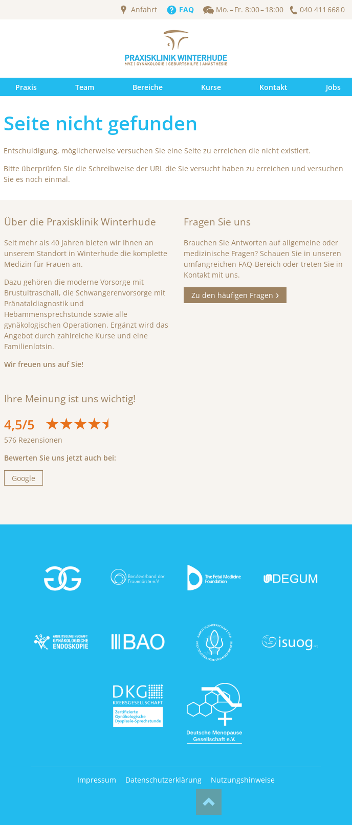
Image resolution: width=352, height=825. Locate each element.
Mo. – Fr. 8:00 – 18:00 (249, 9)
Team (84, 87)
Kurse (211, 87)
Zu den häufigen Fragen (232, 295)
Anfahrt (144, 9)
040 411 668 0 (322, 9)
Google (23, 478)
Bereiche (148, 87)
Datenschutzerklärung (163, 780)
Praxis (26, 87)
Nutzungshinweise (243, 780)
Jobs (333, 87)
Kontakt (273, 87)
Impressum (96, 780)
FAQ (186, 9)
